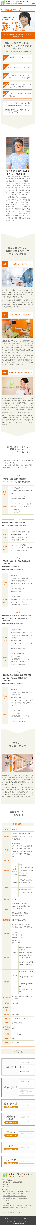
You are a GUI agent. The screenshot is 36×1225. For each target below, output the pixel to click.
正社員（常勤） (24, 1062)
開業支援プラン (24, 1071)
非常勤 (22, 1067)
